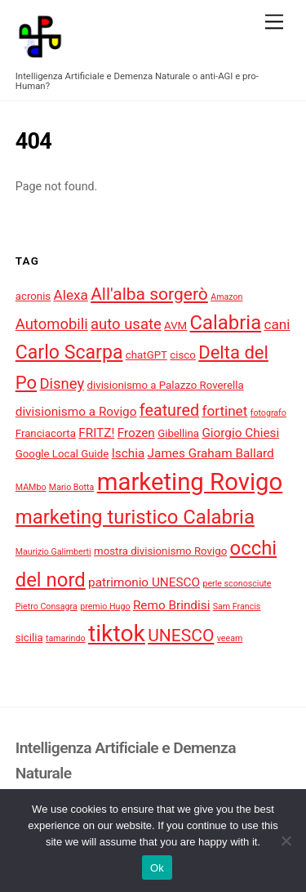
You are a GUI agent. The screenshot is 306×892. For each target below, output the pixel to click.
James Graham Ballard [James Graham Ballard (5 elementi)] (211, 453)
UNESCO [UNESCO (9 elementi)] (181, 635)
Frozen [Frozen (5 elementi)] (136, 433)
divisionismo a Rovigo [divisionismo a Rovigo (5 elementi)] (76, 411)
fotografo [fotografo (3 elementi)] (268, 413)
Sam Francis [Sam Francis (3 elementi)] (237, 606)
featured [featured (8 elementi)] (169, 410)
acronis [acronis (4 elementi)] (33, 296)
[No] (285, 840)
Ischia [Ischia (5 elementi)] (128, 453)
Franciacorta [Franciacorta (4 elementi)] (46, 433)
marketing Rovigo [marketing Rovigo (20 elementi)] (190, 482)
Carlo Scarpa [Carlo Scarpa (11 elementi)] (69, 352)
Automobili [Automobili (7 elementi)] (52, 324)
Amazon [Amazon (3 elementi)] (226, 297)
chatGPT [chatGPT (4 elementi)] (146, 355)
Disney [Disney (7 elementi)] (61, 384)
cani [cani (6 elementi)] (277, 324)
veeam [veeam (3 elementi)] (230, 638)
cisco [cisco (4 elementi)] (183, 355)
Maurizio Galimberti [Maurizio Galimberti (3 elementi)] (53, 551)
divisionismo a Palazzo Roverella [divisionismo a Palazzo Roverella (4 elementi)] (165, 385)
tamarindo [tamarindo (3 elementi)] (66, 638)
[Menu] (274, 22)
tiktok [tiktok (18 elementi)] (116, 633)
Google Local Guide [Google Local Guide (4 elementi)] (62, 454)
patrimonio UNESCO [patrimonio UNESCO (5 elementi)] (144, 582)
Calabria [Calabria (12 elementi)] (226, 322)
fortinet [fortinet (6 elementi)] (224, 411)
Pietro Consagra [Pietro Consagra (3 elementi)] (47, 606)
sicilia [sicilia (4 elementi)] (29, 637)
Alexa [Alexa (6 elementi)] (71, 295)
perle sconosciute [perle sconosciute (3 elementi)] (236, 583)
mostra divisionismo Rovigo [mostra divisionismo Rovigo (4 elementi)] (160, 551)
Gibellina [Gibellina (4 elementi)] (178, 433)
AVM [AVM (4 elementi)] (175, 325)
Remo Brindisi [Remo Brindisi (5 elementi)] (172, 605)
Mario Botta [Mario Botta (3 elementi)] (72, 487)
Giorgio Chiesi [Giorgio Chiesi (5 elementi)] (240, 433)
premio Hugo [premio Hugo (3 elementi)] (105, 606)
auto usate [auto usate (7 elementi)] (126, 324)
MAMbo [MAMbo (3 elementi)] (31, 487)
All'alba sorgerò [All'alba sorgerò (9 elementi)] (149, 293)
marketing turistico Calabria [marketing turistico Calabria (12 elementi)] (135, 517)
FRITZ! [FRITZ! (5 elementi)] (96, 433)
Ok (157, 868)
